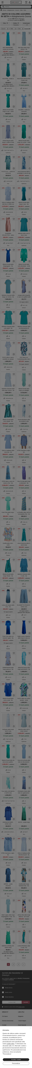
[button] (30, 1028)
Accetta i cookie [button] (16, 1059)
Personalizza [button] (16, 1063)
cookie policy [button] (10, 1043)
